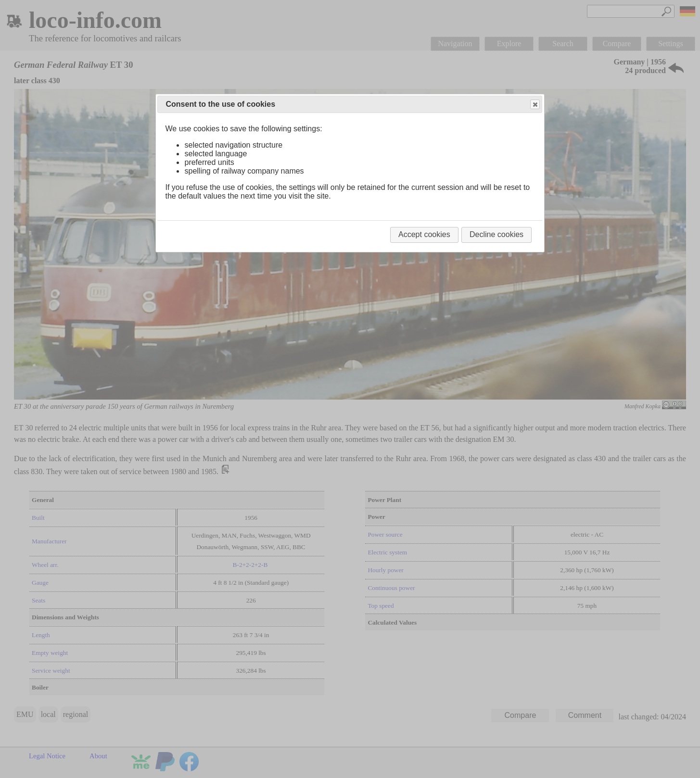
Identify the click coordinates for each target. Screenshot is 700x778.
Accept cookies (424, 234)
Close (534, 104)
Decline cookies (496, 234)
